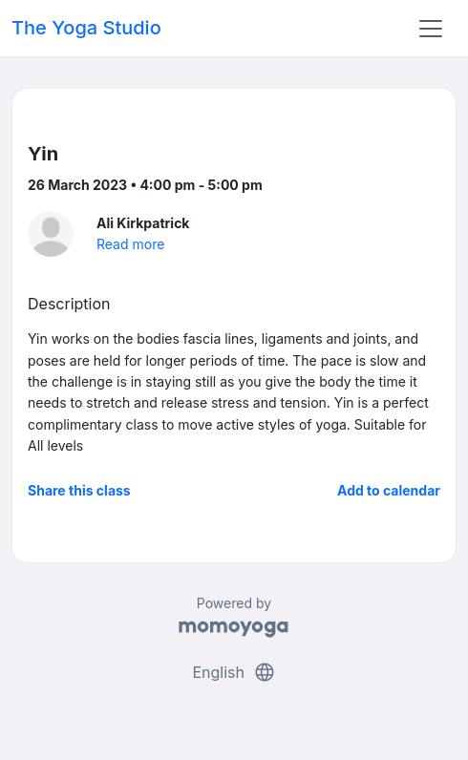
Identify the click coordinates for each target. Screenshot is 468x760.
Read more (130, 244)
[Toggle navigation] (431, 29)
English (233, 672)
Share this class (79, 490)
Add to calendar (388, 490)
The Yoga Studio (86, 27)
